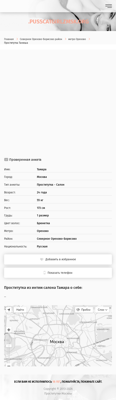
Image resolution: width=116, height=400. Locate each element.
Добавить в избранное (60, 259)
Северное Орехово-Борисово (57, 238)
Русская (42, 246)
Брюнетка (43, 223)
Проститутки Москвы (58, 393)
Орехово (43, 231)
